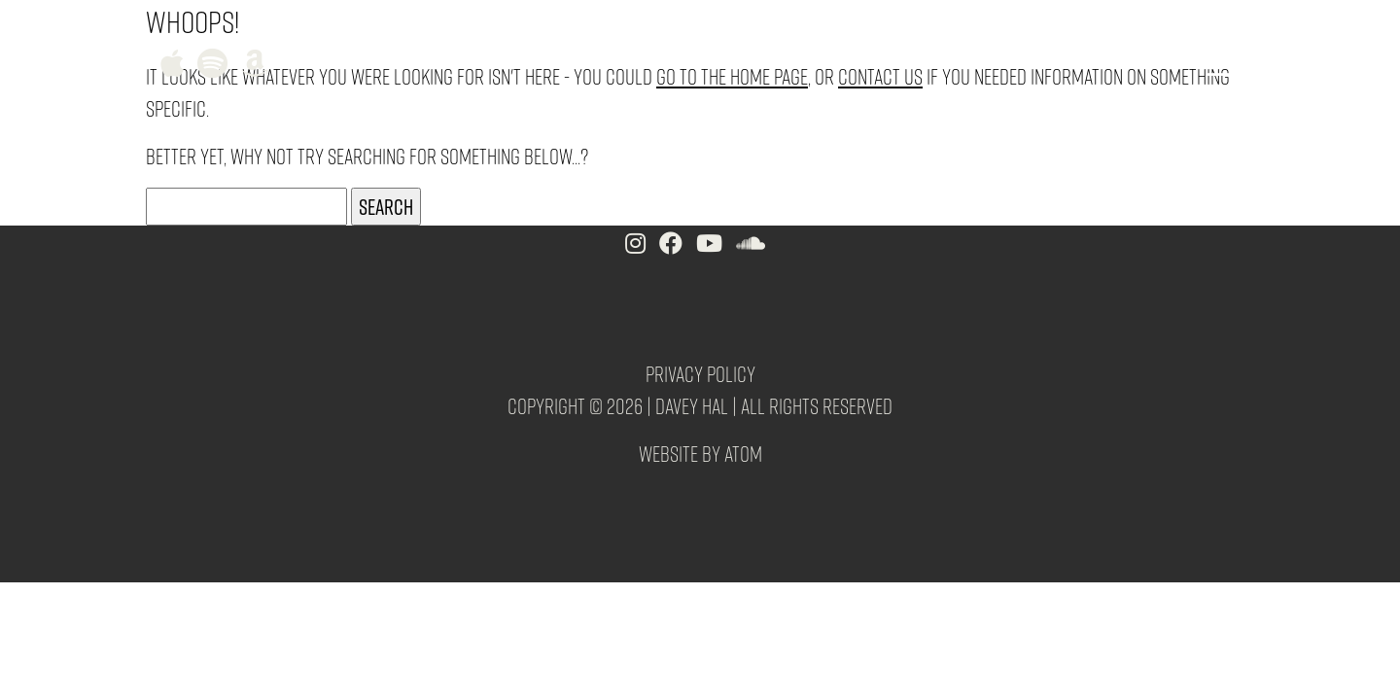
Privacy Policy (700, 373)
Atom (743, 453)
